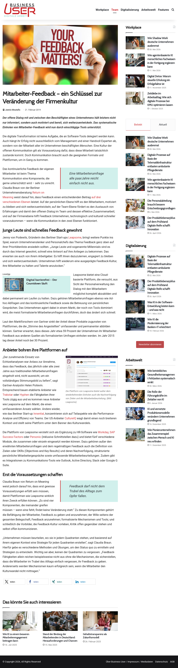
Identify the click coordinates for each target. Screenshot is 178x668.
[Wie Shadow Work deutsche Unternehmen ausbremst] (135, 42)
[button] (14, 582)
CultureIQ (70, 418)
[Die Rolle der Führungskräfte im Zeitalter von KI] (135, 396)
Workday (103, 432)
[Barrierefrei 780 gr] (36, 292)
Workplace (102, 9)
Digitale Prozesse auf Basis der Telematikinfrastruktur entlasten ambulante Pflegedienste (159, 162)
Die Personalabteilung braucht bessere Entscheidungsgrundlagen (161, 204)
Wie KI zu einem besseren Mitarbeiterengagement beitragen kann (16, 637)
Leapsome (75, 237)
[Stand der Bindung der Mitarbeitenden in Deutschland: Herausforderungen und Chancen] (60, 621)
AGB (172, 661)
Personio (35, 437)
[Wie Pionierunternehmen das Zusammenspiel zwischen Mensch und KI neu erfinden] (135, 434)
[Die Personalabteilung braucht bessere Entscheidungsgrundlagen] (135, 205)
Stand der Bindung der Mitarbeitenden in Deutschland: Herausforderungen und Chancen (60, 637)
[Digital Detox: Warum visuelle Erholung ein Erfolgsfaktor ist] (135, 80)
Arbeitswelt (148, 9)
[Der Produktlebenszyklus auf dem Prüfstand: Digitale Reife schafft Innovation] (135, 222)
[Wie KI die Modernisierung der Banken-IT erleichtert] (135, 324)
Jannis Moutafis (12, 110)
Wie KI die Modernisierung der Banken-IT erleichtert (159, 323)
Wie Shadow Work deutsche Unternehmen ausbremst (160, 41)
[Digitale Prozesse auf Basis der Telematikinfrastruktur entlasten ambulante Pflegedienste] (135, 159)
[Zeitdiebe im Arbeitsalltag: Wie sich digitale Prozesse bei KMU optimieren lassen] (135, 98)
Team (114, 9)
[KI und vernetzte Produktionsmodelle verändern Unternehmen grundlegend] (135, 413)
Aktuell (163, 124)
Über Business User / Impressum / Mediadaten (129, 661)
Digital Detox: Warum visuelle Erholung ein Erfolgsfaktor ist (159, 80)
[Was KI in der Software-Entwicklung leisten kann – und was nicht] (135, 306)
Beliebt (138, 124)
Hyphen (24, 394)
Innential (38, 413)
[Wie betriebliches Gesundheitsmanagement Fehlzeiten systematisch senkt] (135, 375)
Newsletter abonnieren (150, 344)
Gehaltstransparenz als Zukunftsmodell (95, 636)
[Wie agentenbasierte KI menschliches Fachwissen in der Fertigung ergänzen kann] (135, 59)
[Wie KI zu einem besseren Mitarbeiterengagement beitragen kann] (20, 621)
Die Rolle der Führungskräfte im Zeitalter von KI (157, 395)
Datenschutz (161, 661)
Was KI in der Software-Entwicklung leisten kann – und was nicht (160, 306)
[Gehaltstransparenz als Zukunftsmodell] (100, 621)
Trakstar (8, 394)
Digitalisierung (130, 9)
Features (163, 9)
